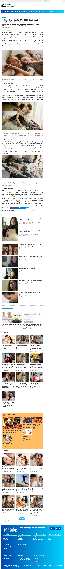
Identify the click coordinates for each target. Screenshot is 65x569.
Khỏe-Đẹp (13, 11)
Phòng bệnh (20, 538)
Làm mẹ (49, 539)
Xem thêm (22, 518)
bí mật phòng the (24, 210)
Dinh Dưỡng (38, 11)
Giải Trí (19, 536)
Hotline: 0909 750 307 (19, 0)
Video (43, 11)
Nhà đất (5, 536)
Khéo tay (5, 548)
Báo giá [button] (36, 561)
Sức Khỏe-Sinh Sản (30, 11)
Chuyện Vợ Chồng (21, 11)
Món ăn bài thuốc (7, 547)
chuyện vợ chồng (32, 210)
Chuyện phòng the (37, 536)
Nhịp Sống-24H (7, 11)
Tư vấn (49, 538)
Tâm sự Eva (4, 17)
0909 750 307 (36, 558)
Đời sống (5, 538)
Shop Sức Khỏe (49, 11)
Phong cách (20, 539)
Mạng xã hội (6, 539)
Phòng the (17, 210)
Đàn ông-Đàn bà (51, 536)
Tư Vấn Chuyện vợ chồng (38, 539)
